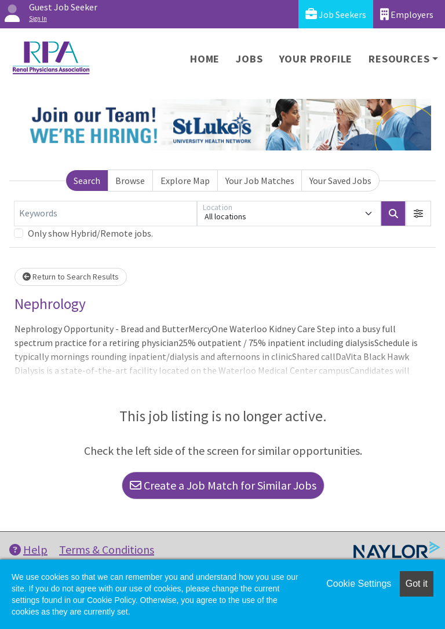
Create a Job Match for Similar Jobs (223, 485)
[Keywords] (105, 213)
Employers (406, 14)
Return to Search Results (71, 276)
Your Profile (316, 58)
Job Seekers (335, 14)
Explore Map (185, 180)
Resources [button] (399, 58)
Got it (417, 583)
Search (87, 180)
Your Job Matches (259, 180)
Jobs (249, 58)
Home (205, 58)
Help (28, 549)
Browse (130, 180)
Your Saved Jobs (340, 180)
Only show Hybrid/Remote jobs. (90, 233)
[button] (418, 213)
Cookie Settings (358, 583)
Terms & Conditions (106, 549)
